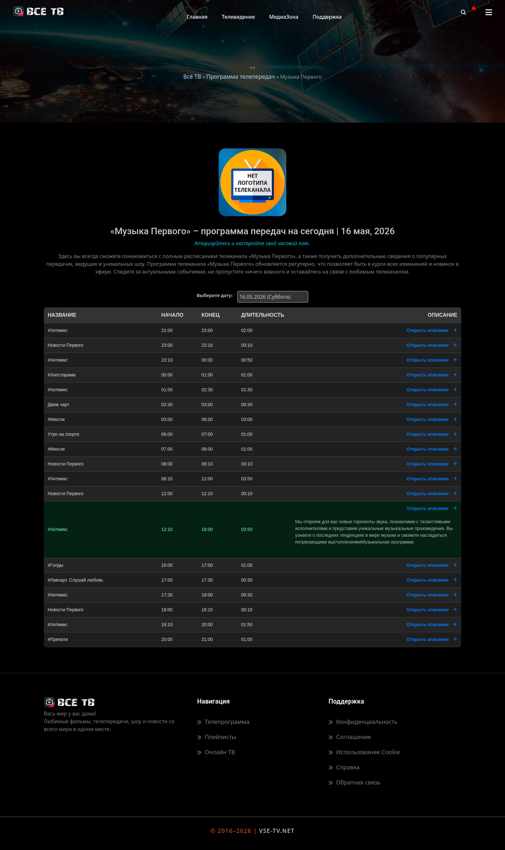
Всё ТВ (192, 76)
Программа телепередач (240, 76)
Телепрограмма (223, 721)
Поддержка (327, 16)
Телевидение (238, 16)
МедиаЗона (284, 16)
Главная (197, 16)
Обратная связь (354, 782)
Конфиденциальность (363, 721)
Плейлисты (216, 737)
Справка (344, 767)
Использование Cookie (364, 752)
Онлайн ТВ (216, 752)
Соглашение (350, 737)
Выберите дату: (215, 295)
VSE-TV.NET (276, 831)
